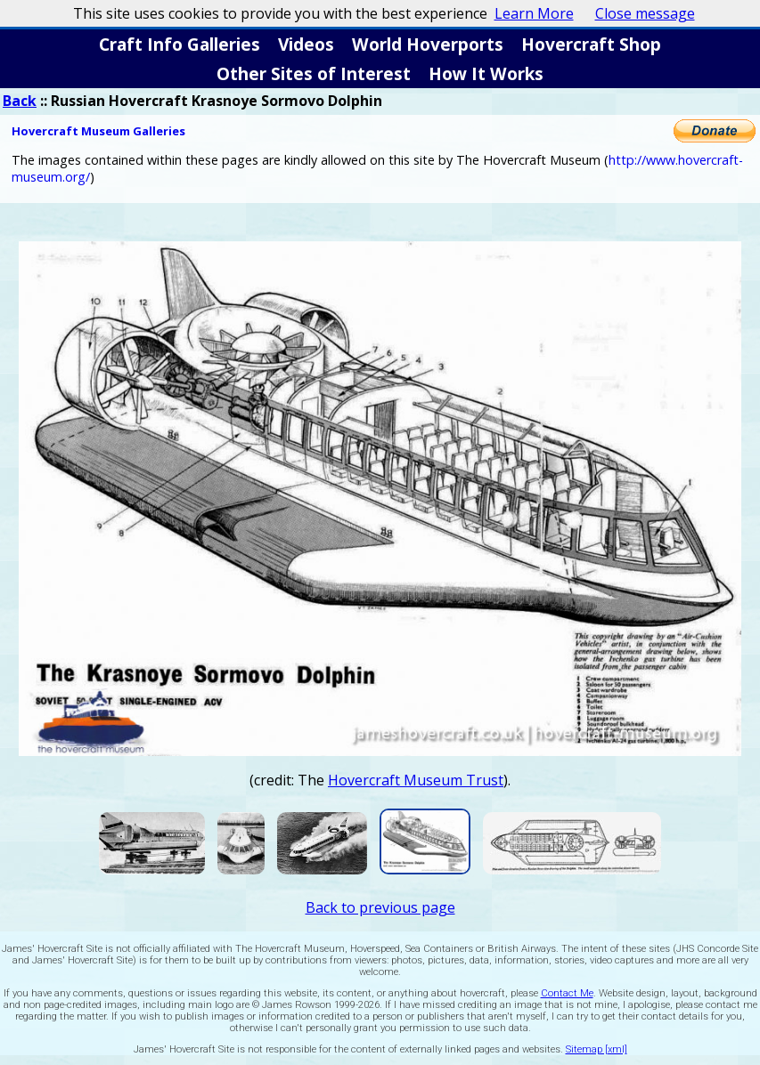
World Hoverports (427, 44)
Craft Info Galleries (179, 44)
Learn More (534, 13)
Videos (306, 44)
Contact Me (567, 993)
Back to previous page (380, 907)
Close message (645, 13)
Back (20, 100)
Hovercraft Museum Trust (415, 780)
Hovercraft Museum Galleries (98, 131)
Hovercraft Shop (591, 44)
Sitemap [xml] (596, 1049)
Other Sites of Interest (314, 73)
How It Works (486, 73)
